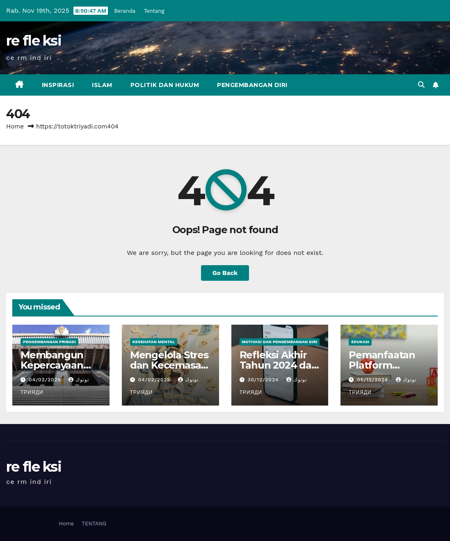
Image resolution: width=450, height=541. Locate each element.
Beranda (124, 11)
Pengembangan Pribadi (49, 341)
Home (15, 126)
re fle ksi (33, 40)
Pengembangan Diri (252, 85)
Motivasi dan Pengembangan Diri (280, 341)
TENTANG (94, 523)
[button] (421, 85)
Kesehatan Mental (153, 341)
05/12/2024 (373, 380)
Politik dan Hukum (164, 85)
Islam (102, 85)
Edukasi (360, 341)
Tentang (154, 11)
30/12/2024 (264, 380)
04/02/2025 (46, 380)
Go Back (225, 273)
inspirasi (58, 85)
